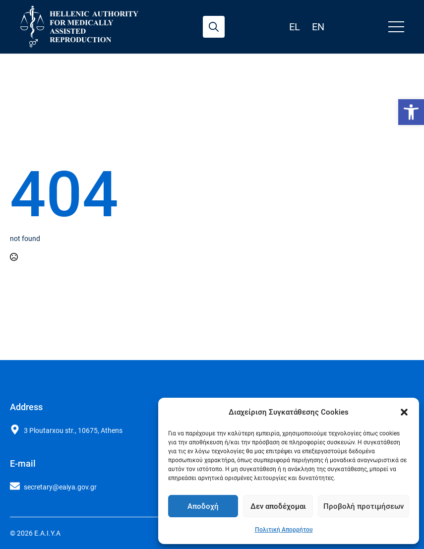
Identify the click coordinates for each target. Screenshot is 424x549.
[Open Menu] (396, 27)
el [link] (294, 27)
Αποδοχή (203, 506)
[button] (404, 412)
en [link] (318, 27)
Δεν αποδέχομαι (278, 506)
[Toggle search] (214, 27)
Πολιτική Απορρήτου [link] (284, 529)
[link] (411, 112)
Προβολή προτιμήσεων (363, 506)
